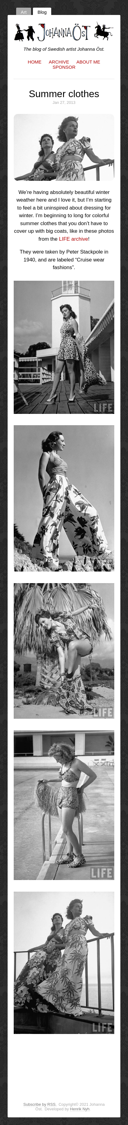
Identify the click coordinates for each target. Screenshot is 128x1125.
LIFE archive (73, 239)
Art (24, 12)
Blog (42, 12)
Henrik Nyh (80, 1109)
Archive (59, 61)
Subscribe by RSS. (40, 1104)
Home (34, 61)
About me (88, 61)
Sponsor (63, 67)
